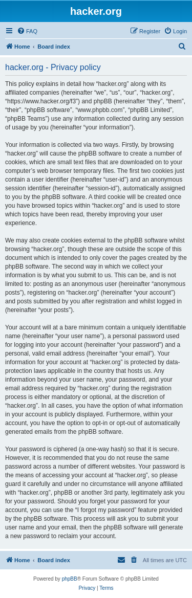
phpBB (69, 579)
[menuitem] (27, 31)
